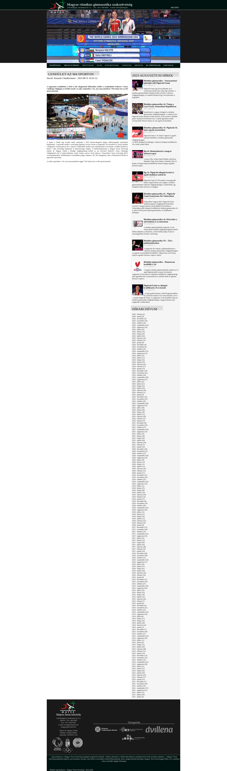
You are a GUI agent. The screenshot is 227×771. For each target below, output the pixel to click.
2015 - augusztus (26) (139, 588)
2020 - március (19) (139, 469)
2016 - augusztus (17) (139, 562)
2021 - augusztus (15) (139, 432)
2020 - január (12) (138, 473)
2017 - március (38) (139, 547)
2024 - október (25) (139, 349)
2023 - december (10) (139, 371)
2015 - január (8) (138, 603)
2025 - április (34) (138, 336)
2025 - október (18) (139, 323)
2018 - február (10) (138, 523)
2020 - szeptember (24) (140, 456)
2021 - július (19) (138, 434)
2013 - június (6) (138, 642)
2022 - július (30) (138, 408)
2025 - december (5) (139, 319)
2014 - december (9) (139, 606)
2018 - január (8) (138, 525)
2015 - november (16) (139, 582)
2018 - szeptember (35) (140, 508)
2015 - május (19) (138, 595)
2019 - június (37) (138, 488)
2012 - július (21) (138, 666)
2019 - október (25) (139, 479)
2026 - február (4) (138, 314)
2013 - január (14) (138, 653)
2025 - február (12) (138, 340)
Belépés (175, 8)
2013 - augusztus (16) (139, 638)
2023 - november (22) (139, 373)
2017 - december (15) (139, 527)
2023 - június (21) (138, 384)
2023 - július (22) (138, 382)
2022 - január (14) (138, 421)
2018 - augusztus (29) (139, 510)
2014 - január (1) (138, 627)
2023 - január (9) (138, 395)
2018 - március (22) (139, 521)
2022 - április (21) (138, 414)
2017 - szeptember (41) (140, 534)
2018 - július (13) (138, 512)
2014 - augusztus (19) (139, 614)
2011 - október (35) (139, 686)
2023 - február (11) (138, 393)
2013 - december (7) (139, 629)
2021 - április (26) (138, 440)
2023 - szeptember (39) (140, 377)
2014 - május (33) (138, 621)
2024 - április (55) (138, 362)
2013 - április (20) (138, 647)
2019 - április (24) (138, 492)
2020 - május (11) (138, 464)
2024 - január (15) (138, 369)
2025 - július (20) (138, 329)
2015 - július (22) (138, 590)
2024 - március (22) (139, 364)
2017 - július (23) (138, 538)
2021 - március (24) (139, 443)
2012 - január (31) (138, 679)
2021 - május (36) (138, 438)
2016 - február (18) (138, 575)
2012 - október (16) (139, 660)
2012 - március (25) (139, 675)
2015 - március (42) (139, 599)
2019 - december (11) (139, 475)
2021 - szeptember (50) (140, 429)
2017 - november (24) (139, 529)
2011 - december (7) (139, 682)
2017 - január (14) (138, 551)
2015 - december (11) (139, 579)
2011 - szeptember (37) (140, 688)
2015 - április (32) (138, 597)
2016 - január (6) (138, 577)
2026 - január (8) (138, 316)
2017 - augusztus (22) (139, 536)
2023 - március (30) (139, 390)
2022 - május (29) (138, 412)
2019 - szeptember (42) (140, 482)
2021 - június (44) (138, 436)
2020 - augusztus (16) (139, 458)
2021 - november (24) (139, 425)
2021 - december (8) (139, 423)
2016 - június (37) (138, 566)
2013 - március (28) (139, 649)
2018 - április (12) (138, 519)
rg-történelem (153, 65)
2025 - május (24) (138, 334)
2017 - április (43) (138, 545)
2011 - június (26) (138, 695)
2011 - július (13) (138, 692)
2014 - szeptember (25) (140, 612)
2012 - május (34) (138, 671)
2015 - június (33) (138, 592)
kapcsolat (168, 65)
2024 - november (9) (139, 347)
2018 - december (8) (139, 501)
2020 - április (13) (138, 466)
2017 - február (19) (138, 549)
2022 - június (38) (138, 410)
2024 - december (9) (139, 345)
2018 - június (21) (138, 514)
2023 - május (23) (138, 386)
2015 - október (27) (139, 584)
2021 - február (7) (138, 445)
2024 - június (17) (138, 358)
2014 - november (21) (139, 608)
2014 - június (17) (138, 619)
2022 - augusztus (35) (139, 406)
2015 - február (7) (138, 601)
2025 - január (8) (138, 343)
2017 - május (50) (138, 542)
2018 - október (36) (139, 506)
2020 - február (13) (138, 471)
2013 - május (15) (138, 645)
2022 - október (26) (139, 401)
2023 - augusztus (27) (139, 379)
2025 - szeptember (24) (140, 325)
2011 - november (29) (139, 684)
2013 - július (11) (138, 640)
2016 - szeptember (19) (140, 560)
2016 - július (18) (138, 564)
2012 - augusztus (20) (139, 664)
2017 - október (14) (139, 532)
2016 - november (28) (139, 556)
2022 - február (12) (138, 419)
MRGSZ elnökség (71, 65)
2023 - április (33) (138, 388)
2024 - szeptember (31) (140, 351)
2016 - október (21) (139, 558)
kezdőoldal (55, 65)
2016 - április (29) (138, 571)
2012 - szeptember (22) (140, 662)
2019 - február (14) (138, 497)
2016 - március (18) (139, 573)
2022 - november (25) (139, 399)
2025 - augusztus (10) (139, 327)
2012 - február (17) (138, 677)
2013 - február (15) (138, 651)
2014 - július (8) (137, 616)
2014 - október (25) (139, 610)
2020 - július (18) (138, 460)
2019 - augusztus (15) (139, 484)
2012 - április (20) (138, 673)
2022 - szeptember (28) (140, 403)
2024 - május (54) (138, 360)
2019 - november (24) (139, 477)
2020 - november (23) (139, 451)
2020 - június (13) (138, 462)
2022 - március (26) (139, 416)
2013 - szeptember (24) (140, 636)
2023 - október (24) (139, 375)
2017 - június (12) (138, 540)
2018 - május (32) (138, 516)
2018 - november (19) (139, 503)
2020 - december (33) (139, 449)
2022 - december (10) (139, 397)
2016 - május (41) (138, 569)
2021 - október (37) (139, 427)
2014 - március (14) (139, 625)
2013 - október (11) (139, 634)
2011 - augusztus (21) (139, 690)
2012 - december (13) (139, 656)
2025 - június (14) (138, 332)
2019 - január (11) (138, 499)
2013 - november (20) (139, 632)
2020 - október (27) (139, 453)
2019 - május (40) (138, 490)
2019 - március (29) (139, 495)
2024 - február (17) (138, 366)
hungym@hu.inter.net (68, 727)
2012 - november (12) (139, 658)
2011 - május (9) (138, 697)
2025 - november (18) (139, 321)
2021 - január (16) (138, 447)
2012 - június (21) (138, 669)
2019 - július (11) (138, 486)
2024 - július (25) (138, 356)
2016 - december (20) (139, 553)
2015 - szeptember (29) (140, 586)
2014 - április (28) (138, 623)
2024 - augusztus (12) (139, 353)
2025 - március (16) (139, 338)
